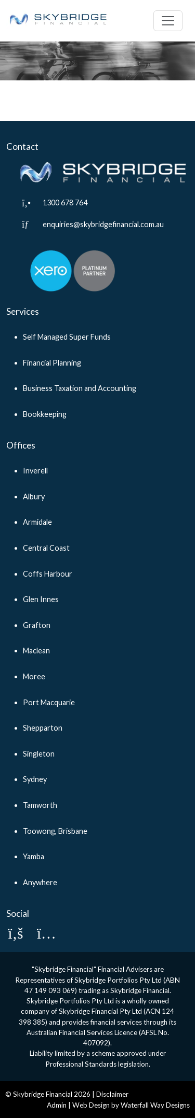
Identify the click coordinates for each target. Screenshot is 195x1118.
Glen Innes (41, 599)
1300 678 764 (65, 202)
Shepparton (42, 727)
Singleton (39, 753)
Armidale (37, 522)
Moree (34, 676)
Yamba (33, 856)
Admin (57, 1105)
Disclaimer (112, 1094)
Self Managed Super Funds (67, 336)
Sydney (35, 779)
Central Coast (46, 547)
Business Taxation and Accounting (79, 388)
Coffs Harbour (47, 573)
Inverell (35, 470)
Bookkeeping (45, 414)
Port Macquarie (49, 702)
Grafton (36, 625)
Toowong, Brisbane (55, 831)
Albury (34, 496)
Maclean (36, 650)
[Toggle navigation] (168, 20)
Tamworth (40, 805)
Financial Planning (52, 362)
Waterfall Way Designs (155, 1105)
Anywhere (40, 882)
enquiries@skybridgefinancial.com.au (103, 224)
